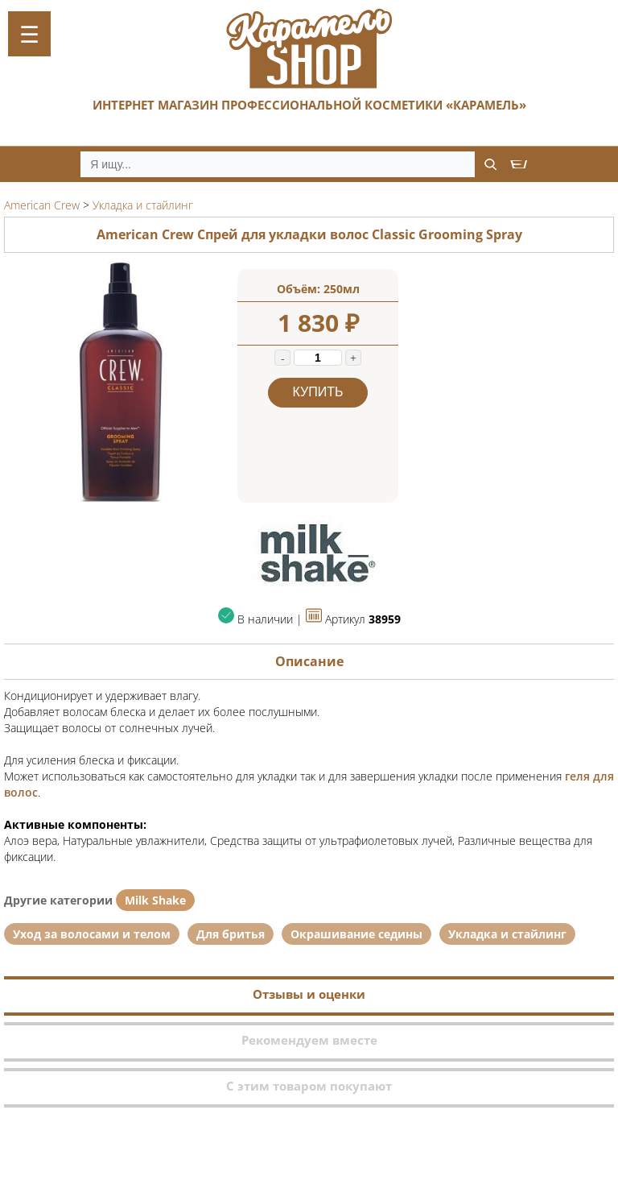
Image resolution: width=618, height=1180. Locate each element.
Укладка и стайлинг (507, 934)
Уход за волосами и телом (92, 934)
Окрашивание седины (356, 934)
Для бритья (230, 934)
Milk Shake (155, 900)
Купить (318, 392)
